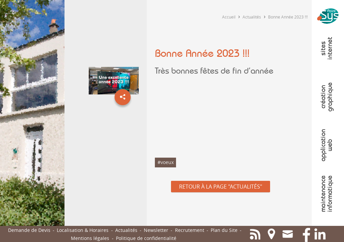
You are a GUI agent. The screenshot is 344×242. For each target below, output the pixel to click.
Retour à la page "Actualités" (220, 186)
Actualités (252, 16)
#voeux (166, 162)
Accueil (228, 16)
